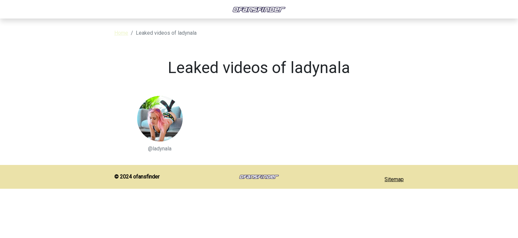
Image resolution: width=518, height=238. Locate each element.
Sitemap (394, 179)
